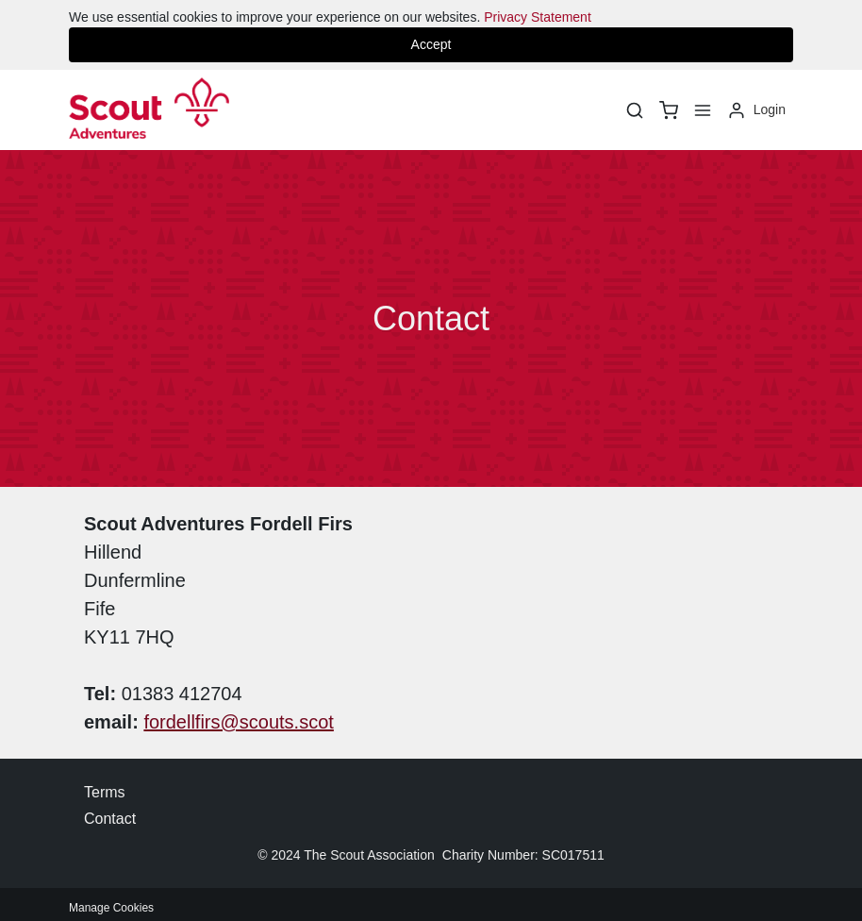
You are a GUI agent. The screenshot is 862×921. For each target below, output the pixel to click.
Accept (431, 44)
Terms (104, 792)
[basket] (669, 110)
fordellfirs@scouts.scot (238, 722)
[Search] (635, 110)
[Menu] (703, 110)
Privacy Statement (537, 17)
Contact (110, 819)
